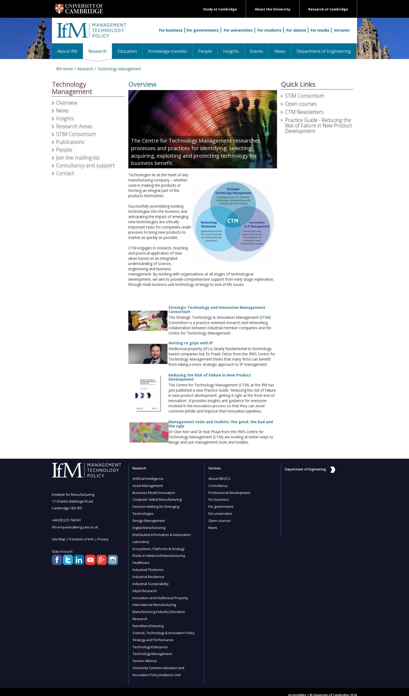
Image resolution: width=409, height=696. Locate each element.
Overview (66, 102)
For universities (238, 30)
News (279, 51)
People (205, 51)
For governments (203, 30)
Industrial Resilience (148, 573)
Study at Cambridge (220, 9)
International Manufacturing (155, 600)
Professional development (229, 492)
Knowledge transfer (167, 51)
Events (256, 51)
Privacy (103, 538)
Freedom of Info (81, 538)
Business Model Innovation (154, 492)
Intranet (342, 30)
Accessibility (297, 688)
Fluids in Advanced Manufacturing (159, 553)
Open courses (301, 103)
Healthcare (141, 560)
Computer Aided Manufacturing (157, 499)
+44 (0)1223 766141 (66, 520)
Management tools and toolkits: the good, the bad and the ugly (221, 423)
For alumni (296, 30)
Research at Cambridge (328, 9)
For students (269, 30)
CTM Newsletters (304, 111)
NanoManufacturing (148, 621)
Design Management (149, 519)
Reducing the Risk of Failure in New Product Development (210, 377)
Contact (65, 173)
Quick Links (298, 84)
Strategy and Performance (154, 634)
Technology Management (119, 68)
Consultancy (218, 485)
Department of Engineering (324, 51)
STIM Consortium (76, 134)
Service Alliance (145, 655)
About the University (272, 9)
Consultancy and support (85, 165)
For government (220, 505)
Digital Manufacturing (149, 526)
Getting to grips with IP (191, 342)
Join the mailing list (78, 157)
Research (100, 51)
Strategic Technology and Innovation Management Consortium (217, 309)
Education (127, 51)
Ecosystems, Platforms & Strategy (159, 546)
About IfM (67, 51)
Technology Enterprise (150, 641)
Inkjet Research (145, 587)
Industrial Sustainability (151, 580)
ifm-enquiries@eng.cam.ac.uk (75, 526)
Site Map (59, 538)
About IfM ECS (219, 478)
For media (320, 30)
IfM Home (64, 68)
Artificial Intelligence (148, 478)
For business (171, 30)
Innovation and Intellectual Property (161, 594)
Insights (231, 51)
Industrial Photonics (148, 566)
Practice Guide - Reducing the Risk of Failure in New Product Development (318, 125)
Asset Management (148, 485)
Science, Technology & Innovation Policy (164, 628)
